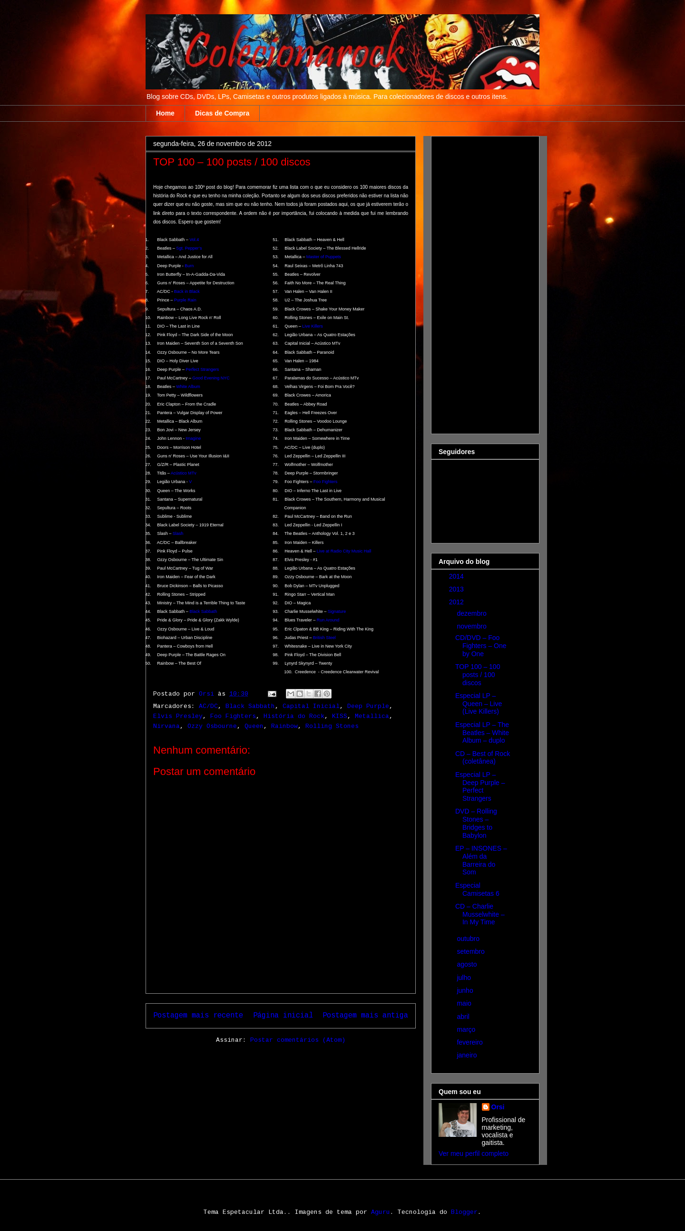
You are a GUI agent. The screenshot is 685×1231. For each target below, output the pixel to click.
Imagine (193, 438)
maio (465, 1003)
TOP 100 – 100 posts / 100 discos (477, 675)
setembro (471, 951)
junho (466, 990)
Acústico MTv (183, 473)
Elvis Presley (178, 716)
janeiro (468, 1055)
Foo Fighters (325, 481)
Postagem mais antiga (365, 1015)
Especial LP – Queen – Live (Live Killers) (478, 704)
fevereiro (470, 1042)
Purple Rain (185, 300)
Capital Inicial (311, 706)
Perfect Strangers (202, 369)
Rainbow (284, 726)
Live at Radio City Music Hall (344, 551)
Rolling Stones (332, 726)
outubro (469, 938)
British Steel (324, 637)
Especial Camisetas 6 (477, 889)
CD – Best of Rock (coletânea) (482, 758)
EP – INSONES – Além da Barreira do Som (481, 860)
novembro (472, 626)
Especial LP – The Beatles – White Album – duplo (482, 733)
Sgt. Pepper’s (189, 248)
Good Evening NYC (211, 378)
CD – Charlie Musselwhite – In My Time (480, 914)
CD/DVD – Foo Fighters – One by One (481, 646)
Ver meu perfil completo (474, 1153)
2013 (457, 589)
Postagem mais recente (198, 1015)
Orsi (498, 1107)
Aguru (380, 1212)
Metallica (372, 716)
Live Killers (312, 326)
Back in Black (187, 291)
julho (464, 977)
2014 (457, 576)
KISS (339, 716)
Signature (337, 611)
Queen (254, 726)
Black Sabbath (203, 611)
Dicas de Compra (222, 113)
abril (464, 1016)
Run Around (328, 620)
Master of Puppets (323, 256)
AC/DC (208, 706)
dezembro (472, 613)
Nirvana (166, 726)
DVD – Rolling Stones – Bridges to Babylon (476, 823)
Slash (178, 533)
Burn (189, 265)
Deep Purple (368, 706)
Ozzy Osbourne (212, 726)
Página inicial (283, 1015)
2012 (457, 602)
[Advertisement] (477, 282)
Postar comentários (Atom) (297, 1040)
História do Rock (294, 716)
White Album (188, 386)
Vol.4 (194, 239)
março (467, 1029)
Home (165, 113)
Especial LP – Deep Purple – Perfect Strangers (480, 786)
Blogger (464, 1212)
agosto (468, 964)
